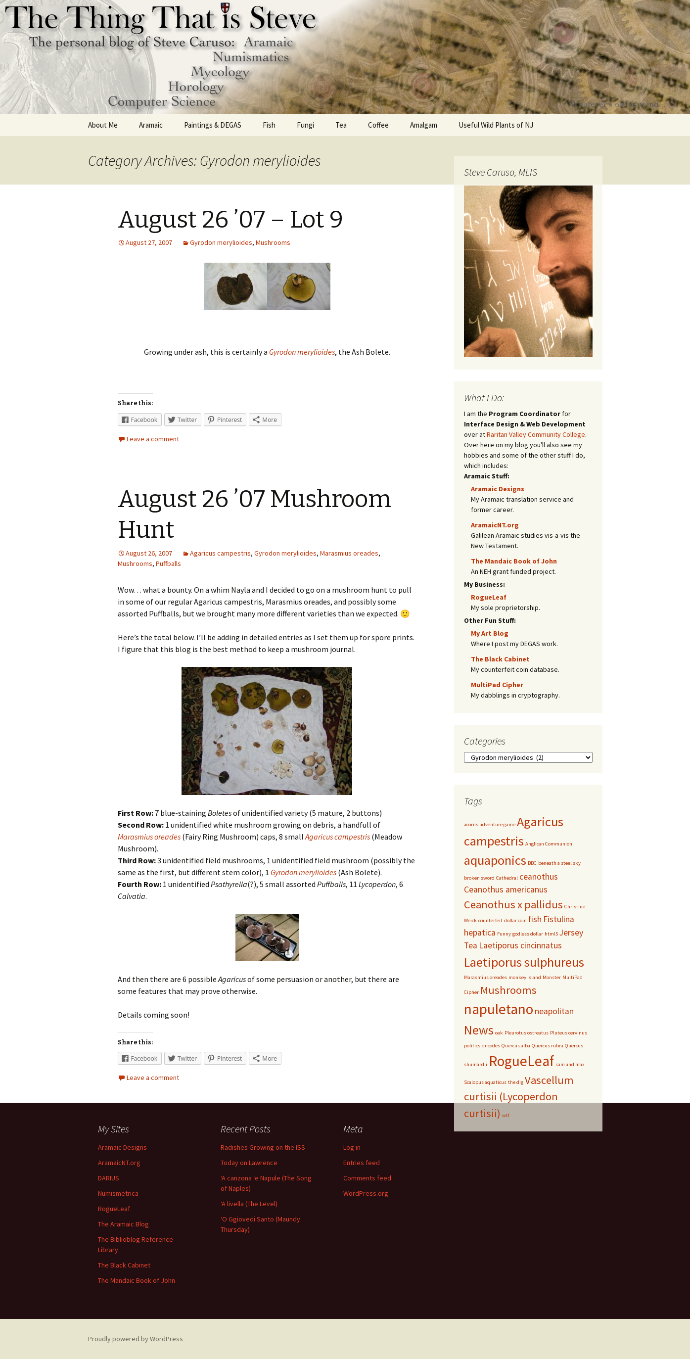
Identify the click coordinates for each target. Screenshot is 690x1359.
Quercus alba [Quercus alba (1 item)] (516, 1045)
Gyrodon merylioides (221, 242)
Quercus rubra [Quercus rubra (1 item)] (547, 1045)
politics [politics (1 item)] (472, 1045)
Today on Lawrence (249, 1162)
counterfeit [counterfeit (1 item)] (490, 920)
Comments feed (367, 1177)
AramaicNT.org (495, 524)
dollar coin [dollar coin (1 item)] (515, 920)
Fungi (305, 125)
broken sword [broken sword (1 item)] (479, 878)
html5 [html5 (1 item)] (551, 934)
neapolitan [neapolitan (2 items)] (554, 1011)
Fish (269, 125)
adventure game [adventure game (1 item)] (497, 824)
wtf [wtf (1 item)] (505, 1115)
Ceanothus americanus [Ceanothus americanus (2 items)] (506, 889)
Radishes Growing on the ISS (263, 1147)
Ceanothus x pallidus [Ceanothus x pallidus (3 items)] (513, 904)
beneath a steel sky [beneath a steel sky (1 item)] (559, 863)
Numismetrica (118, 1193)
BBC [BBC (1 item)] (532, 863)
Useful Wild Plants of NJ (496, 125)
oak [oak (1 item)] (499, 1033)
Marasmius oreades (349, 553)
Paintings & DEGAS (212, 125)
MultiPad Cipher (497, 684)
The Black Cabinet (500, 659)
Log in (352, 1147)
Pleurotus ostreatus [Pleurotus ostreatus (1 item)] (527, 1033)
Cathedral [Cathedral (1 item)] (507, 878)
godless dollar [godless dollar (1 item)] (527, 934)
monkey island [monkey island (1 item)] (524, 977)
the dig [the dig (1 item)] (515, 1082)
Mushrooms (273, 242)
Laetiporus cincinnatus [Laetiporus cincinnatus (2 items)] (520, 945)
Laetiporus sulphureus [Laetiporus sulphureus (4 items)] (524, 962)
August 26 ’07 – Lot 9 (230, 219)
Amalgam (423, 125)
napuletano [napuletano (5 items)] (498, 1009)
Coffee (378, 125)
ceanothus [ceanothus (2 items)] (538, 876)
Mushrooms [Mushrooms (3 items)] (508, 990)
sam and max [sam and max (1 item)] (570, 1064)
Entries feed (361, 1162)
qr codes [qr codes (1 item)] (491, 1045)
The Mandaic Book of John (514, 561)
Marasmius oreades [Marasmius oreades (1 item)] (485, 977)
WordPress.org (365, 1193)
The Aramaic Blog (123, 1223)
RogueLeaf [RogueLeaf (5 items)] (521, 1061)
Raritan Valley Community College (536, 434)
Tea (341, 125)
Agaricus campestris (220, 553)
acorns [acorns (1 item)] (471, 824)
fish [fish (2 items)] (535, 919)
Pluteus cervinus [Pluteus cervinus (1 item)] (568, 1033)
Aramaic (151, 125)
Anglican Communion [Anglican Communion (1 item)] (548, 844)
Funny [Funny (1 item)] (504, 934)
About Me (103, 125)
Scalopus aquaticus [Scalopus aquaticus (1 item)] (485, 1082)
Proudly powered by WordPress (135, 1338)
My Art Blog (489, 633)
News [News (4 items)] (479, 1030)
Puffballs (168, 563)
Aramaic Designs (497, 488)
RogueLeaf (488, 597)
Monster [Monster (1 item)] (552, 977)
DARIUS (108, 1177)
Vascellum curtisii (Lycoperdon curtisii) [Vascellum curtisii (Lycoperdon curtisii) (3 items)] (519, 1096)
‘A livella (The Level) (249, 1203)
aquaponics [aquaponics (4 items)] (495, 860)
